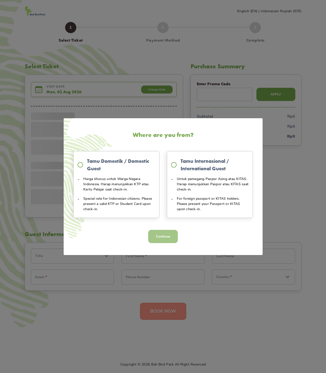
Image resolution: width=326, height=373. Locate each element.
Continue (163, 236)
